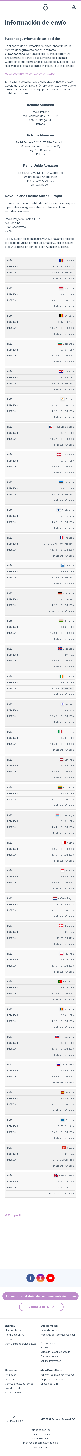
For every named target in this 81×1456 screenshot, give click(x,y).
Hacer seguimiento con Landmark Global (30, 73)
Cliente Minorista (49, 1356)
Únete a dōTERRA (49, 1383)
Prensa (8, 1339)
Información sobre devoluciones (40, 1442)
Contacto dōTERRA (41, 1306)
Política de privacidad (40, 1434)
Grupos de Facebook (51, 1379)
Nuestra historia (13, 1330)
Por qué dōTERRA (14, 1334)
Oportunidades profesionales (20, 1343)
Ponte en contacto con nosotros (57, 1374)
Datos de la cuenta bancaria (55, 1351)
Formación (10, 1374)
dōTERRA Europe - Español (56, 1419)
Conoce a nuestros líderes (19, 1383)
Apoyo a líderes (13, 1392)
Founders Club (13, 1388)
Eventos (44, 1347)
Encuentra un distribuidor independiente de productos (42, 1296)
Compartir (13, 1215)
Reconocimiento (13, 1379)
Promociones (47, 1343)
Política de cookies (40, 1429)
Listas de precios (49, 1330)
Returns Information (50, 1360)
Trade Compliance (40, 1447)
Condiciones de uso (40, 1438)
